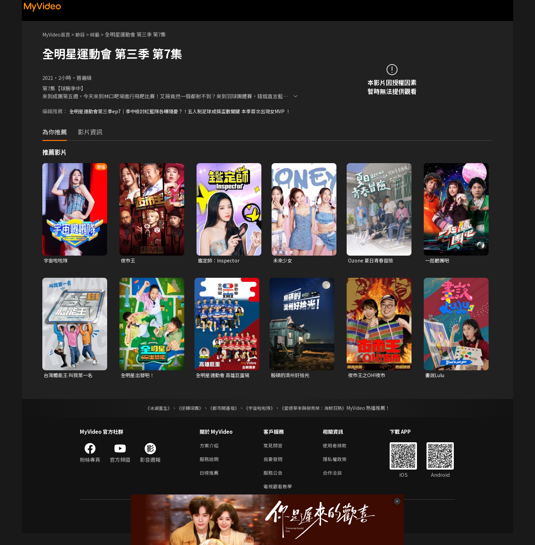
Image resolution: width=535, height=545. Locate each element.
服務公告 (273, 483)
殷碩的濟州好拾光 (291, 383)
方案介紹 (210, 454)
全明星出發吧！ (139, 383)
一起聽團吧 (438, 268)
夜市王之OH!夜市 (368, 383)
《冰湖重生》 (152, 416)
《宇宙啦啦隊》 (260, 416)
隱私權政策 (337, 469)
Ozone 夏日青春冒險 (371, 268)
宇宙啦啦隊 (56, 268)
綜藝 (99, 34)
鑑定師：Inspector (220, 268)
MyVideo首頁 (57, 34)
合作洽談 (335, 483)
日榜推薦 (210, 483)
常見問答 (273, 454)
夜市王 (128, 268)
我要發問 (273, 469)
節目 (83, 34)
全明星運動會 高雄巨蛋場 (224, 383)
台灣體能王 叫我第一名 (70, 383)
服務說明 (210, 469)
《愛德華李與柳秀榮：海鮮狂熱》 (317, 416)
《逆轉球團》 (186, 416)
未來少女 (283, 268)
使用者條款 (337, 454)
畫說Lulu (435, 383)
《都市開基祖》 (221, 416)
